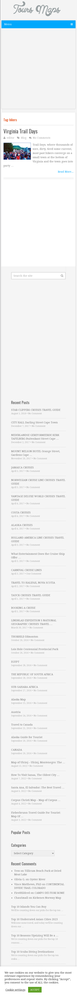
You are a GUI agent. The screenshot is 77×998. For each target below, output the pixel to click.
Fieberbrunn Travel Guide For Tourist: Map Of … (36, 814)
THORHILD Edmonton (24, 636)
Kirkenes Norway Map (47, 897)
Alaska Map (18, 699)
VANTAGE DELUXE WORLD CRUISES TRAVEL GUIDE (38, 498)
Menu (8, 24)
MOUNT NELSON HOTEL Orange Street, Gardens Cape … (35, 453)
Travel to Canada (22, 724)
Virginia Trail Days (20, 131)
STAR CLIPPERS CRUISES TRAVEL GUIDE (35, 409)
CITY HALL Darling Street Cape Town (34, 422)
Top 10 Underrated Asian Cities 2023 (34, 919)
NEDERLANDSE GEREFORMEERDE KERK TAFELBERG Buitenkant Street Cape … (35, 437)
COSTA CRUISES (21, 512)
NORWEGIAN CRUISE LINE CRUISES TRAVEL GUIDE (38, 482)
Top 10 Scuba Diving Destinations (32, 951)
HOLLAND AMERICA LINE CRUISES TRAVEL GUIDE (37, 539)
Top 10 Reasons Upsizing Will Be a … (34, 935)
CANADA (16, 749)
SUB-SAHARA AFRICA (24, 686)
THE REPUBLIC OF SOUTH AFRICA (32, 674)
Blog (23, 137)
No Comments (41, 137)
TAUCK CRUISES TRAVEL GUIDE (30, 595)
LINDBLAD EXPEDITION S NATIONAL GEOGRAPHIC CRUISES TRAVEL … (33, 622)
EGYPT (15, 661)
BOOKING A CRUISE (23, 607)
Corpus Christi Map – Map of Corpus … (35, 800)
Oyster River (37, 879)
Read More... (66, 171)
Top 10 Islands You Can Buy (28, 906)
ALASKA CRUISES (22, 525)
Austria (16, 712)
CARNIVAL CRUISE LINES (26, 570)
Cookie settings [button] (15, 989)
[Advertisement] (38, 70)
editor (10, 137)
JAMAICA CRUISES (22, 467)
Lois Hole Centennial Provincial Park (34, 649)
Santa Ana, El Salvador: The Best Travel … (37, 787)
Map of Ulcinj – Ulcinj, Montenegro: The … (38, 762)
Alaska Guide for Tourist (26, 737)
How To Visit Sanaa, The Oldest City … (35, 774)
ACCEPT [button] (34, 989)
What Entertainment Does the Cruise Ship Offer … (38, 555)
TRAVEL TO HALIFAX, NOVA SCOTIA (33, 582)
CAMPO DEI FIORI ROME (49, 892)
